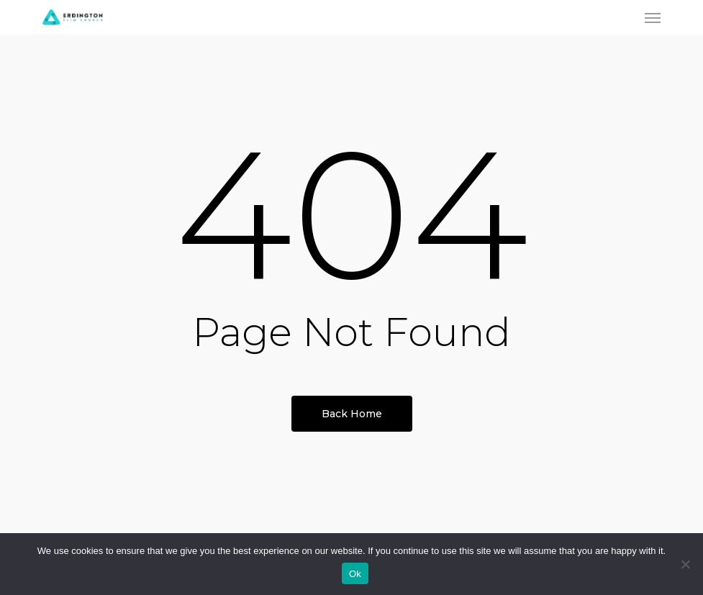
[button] (653, 17)
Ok (355, 573)
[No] (685, 564)
